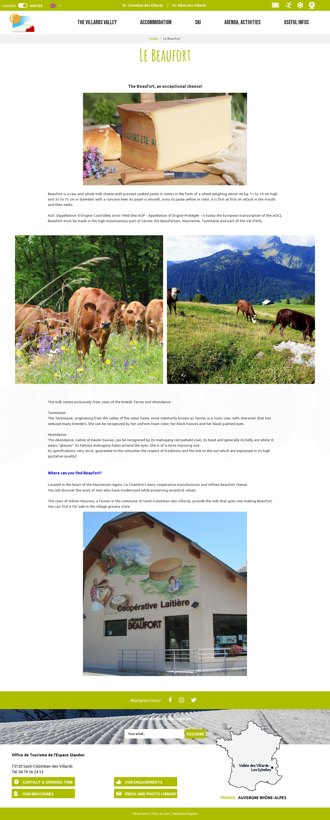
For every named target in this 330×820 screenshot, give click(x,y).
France (228, 798)
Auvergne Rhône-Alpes (262, 798)
